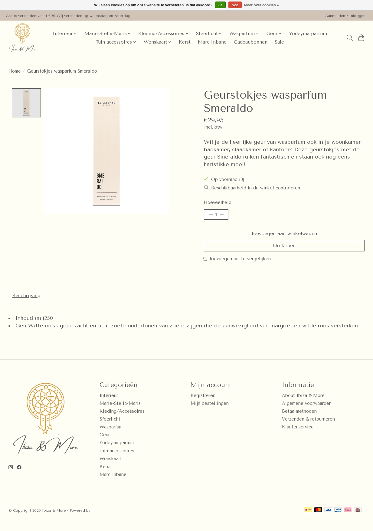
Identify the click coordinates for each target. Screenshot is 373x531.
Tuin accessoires (117, 460)
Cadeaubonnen (250, 42)
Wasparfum (111, 436)
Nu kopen (284, 252)
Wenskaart (111, 468)
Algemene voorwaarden (307, 412)
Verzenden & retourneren (308, 428)
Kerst (185, 42)
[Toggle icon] (349, 37)
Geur (105, 444)
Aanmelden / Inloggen (345, 16)
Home (14, 71)
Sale (279, 42)
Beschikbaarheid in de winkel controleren (252, 188)
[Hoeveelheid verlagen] (210, 215)
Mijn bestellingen (210, 412)
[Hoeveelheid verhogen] (224, 215)
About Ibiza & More (303, 405)
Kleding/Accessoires (122, 420)
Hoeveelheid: (218, 202)
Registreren (203, 405)
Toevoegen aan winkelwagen (284, 236)
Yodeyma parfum (308, 33)
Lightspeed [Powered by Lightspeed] (102, 520)
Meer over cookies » (261, 5)
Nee (235, 5)
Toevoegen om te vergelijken (237, 266)
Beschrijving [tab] (29, 304)
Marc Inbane (212, 42)
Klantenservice (298, 436)
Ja (220, 5)
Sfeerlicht (110, 428)
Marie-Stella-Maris (120, 412)
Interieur (109, 405)
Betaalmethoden (299, 420)
